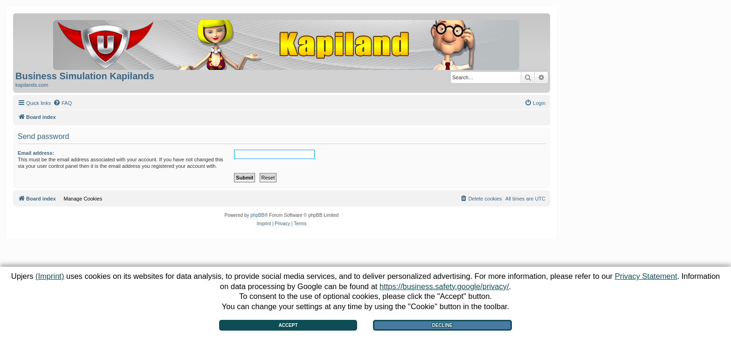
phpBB (257, 215)
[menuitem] (62, 103)
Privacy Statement (646, 276)
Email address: (36, 153)
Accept (287, 325)
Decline (442, 325)
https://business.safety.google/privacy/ (444, 286)
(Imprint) (49, 276)
